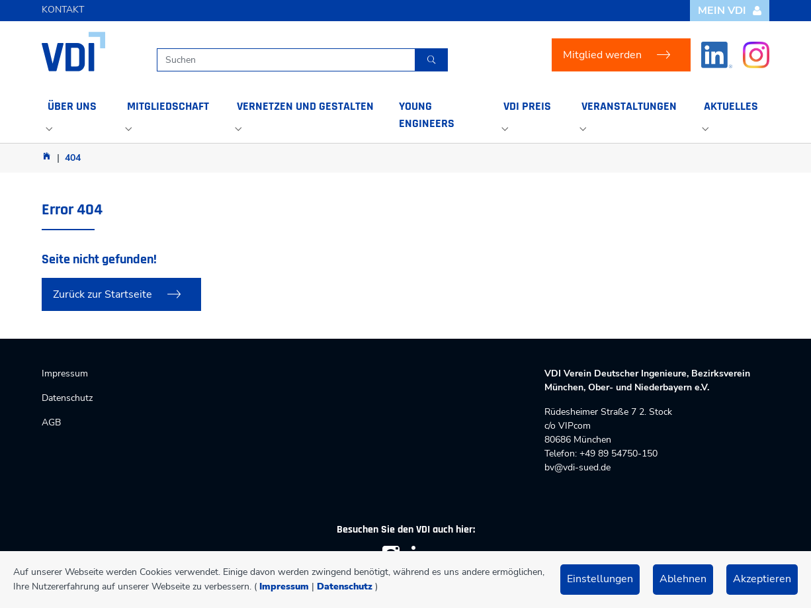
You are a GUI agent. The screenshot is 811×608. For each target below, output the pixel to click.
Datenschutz (344, 586)
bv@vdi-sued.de (577, 467)
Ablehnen (683, 579)
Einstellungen (600, 579)
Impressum (284, 586)
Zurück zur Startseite (102, 294)
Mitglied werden (602, 55)
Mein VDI (730, 10)
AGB (51, 422)
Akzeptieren (762, 579)
